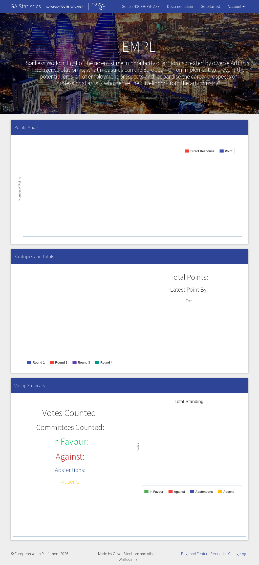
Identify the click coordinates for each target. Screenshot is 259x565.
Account (236, 6)
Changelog (237, 553)
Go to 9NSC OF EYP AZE (141, 6)
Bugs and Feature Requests (203, 553)
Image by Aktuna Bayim (70, 98)
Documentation (180, 6)
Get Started (210, 6)
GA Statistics (26, 6)
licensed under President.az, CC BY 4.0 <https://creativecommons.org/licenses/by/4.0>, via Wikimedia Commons (153, 98)
